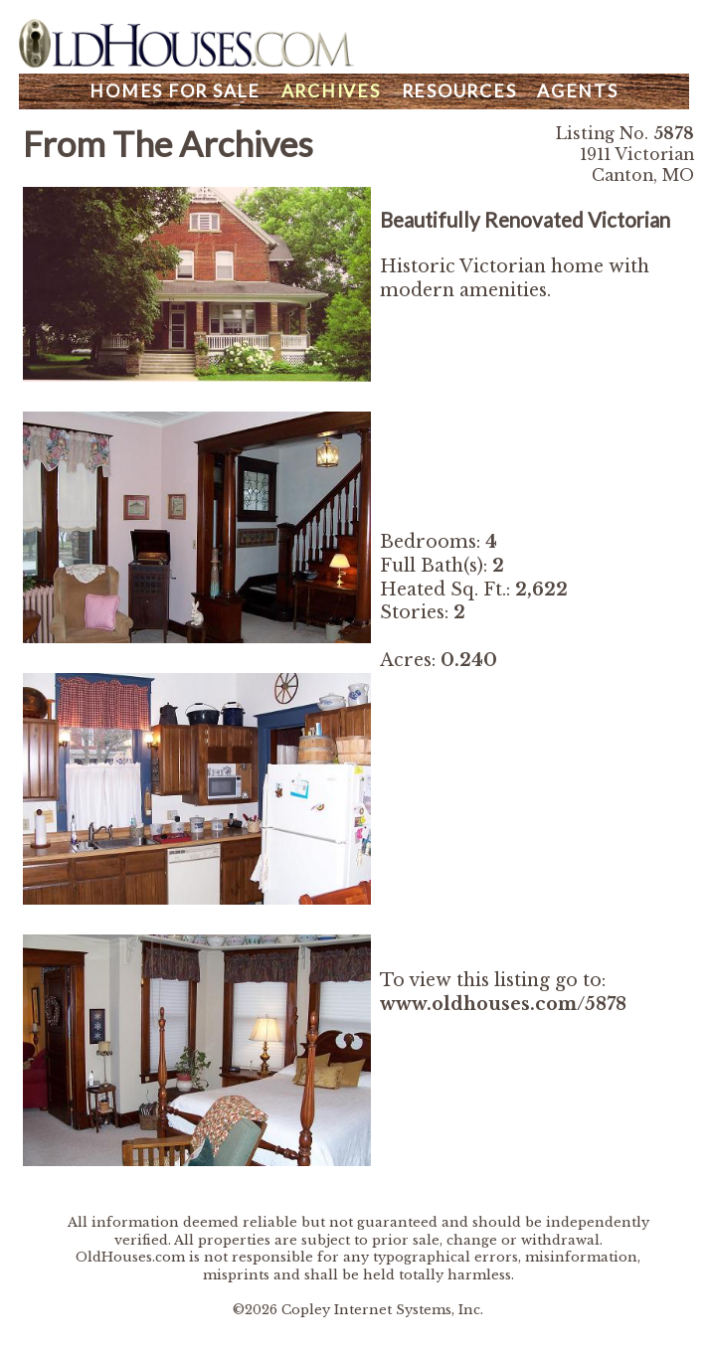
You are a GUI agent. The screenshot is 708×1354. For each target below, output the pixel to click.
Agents (578, 91)
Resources (459, 91)
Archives (331, 91)
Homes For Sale (175, 91)
